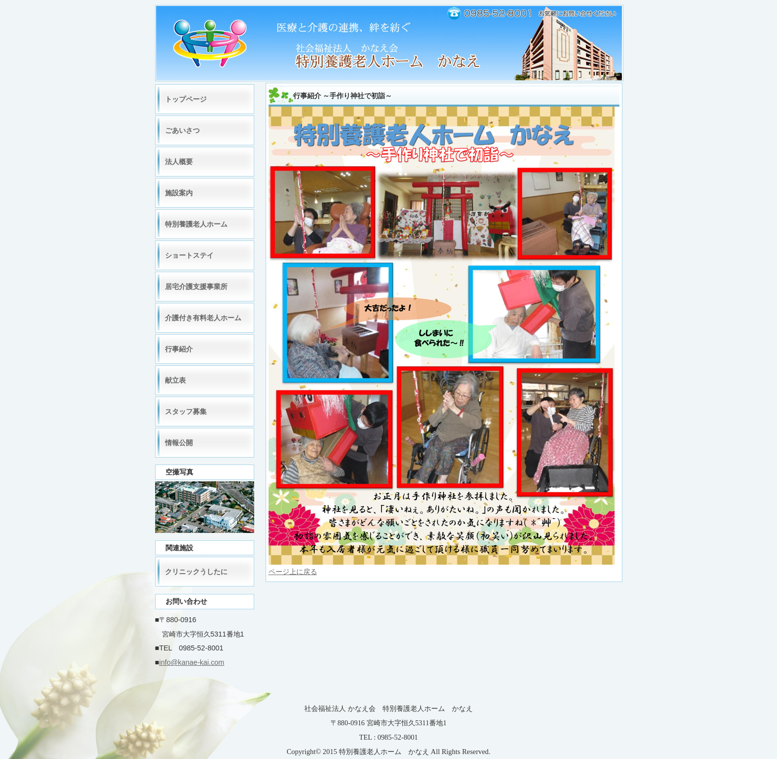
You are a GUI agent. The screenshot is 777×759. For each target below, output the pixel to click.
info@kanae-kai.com (191, 662)
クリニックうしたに (196, 572)
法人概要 (179, 162)
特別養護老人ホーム (196, 224)
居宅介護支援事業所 (196, 287)
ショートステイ (189, 255)
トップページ (186, 99)
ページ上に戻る (293, 572)
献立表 (175, 380)
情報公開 (179, 443)
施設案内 (179, 193)
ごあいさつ (182, 130)
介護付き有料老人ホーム (203, 318)
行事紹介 (179, 349)
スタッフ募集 (186, 411)
